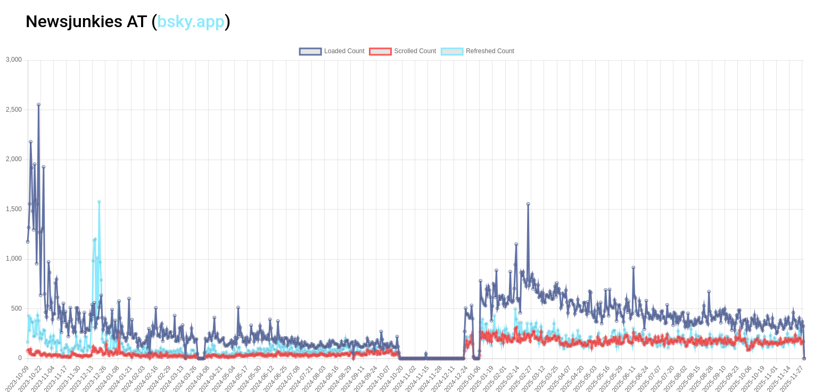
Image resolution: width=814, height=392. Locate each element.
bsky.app (191, 21)
